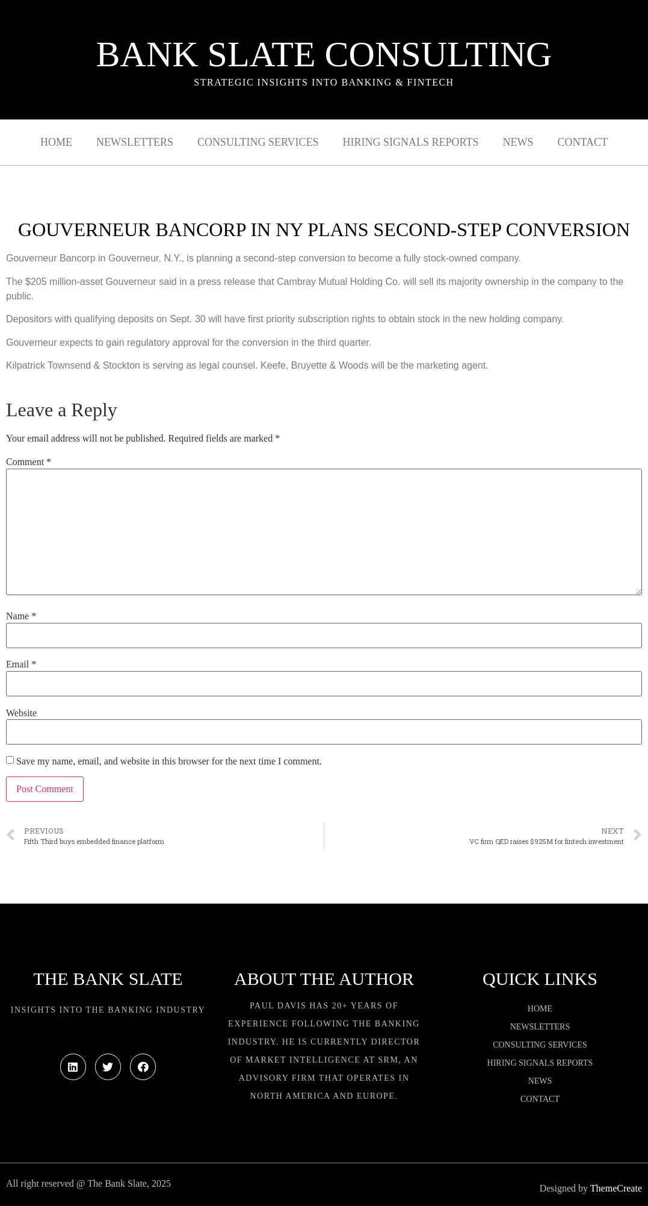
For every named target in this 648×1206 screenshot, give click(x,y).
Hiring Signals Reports (410, 142)
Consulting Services (257, 142)
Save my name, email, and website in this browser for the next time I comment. (169, 761)
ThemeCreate (616, 1188)
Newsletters (134, 142)
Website (21, 713)
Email (21, 664)
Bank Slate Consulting (324, 54)
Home (56, 142)
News (517, 142)
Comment (28, 462)
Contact (582, 142)
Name (21, 616)
